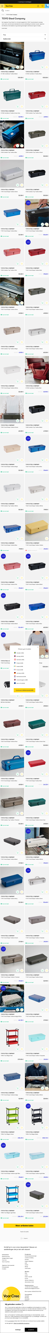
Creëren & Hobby (29, 1257)
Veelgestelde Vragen (7, 1258)
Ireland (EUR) (18, 666)
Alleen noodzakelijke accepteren (21, 1323)
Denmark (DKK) (19, 659)
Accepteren (31, 1329)
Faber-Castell (28, 1276)
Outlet (26, 1264)
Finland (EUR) (18, 663)
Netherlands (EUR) (20, 676)
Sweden (27, 1296)
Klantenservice (6, 1256)
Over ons (4, 1260)
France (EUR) (18, 669)
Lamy (26, 1275)
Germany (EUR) (19, 673)
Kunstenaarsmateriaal (30, 1256)
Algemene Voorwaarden (8, 1265)
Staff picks (28, 1268)
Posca (26, 1278)
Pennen (27, 1259)
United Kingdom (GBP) (21, 680)
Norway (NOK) (19, 656)
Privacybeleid (5, 1267)
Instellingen (18, 1329)
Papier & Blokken (29, 1261)
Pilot (26, 1273)
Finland (27, 1300)
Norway (27, 1297)
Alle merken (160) (29, 1282)
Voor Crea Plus (6, 1261)
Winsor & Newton (29, 1280)
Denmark (27, 1299)
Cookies (4, 1269)
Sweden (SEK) (19, 653)
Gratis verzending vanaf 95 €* (24, 2)
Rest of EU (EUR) (19, 683)
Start (3, 14)
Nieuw (26, 1266)
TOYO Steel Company (11, 14)
